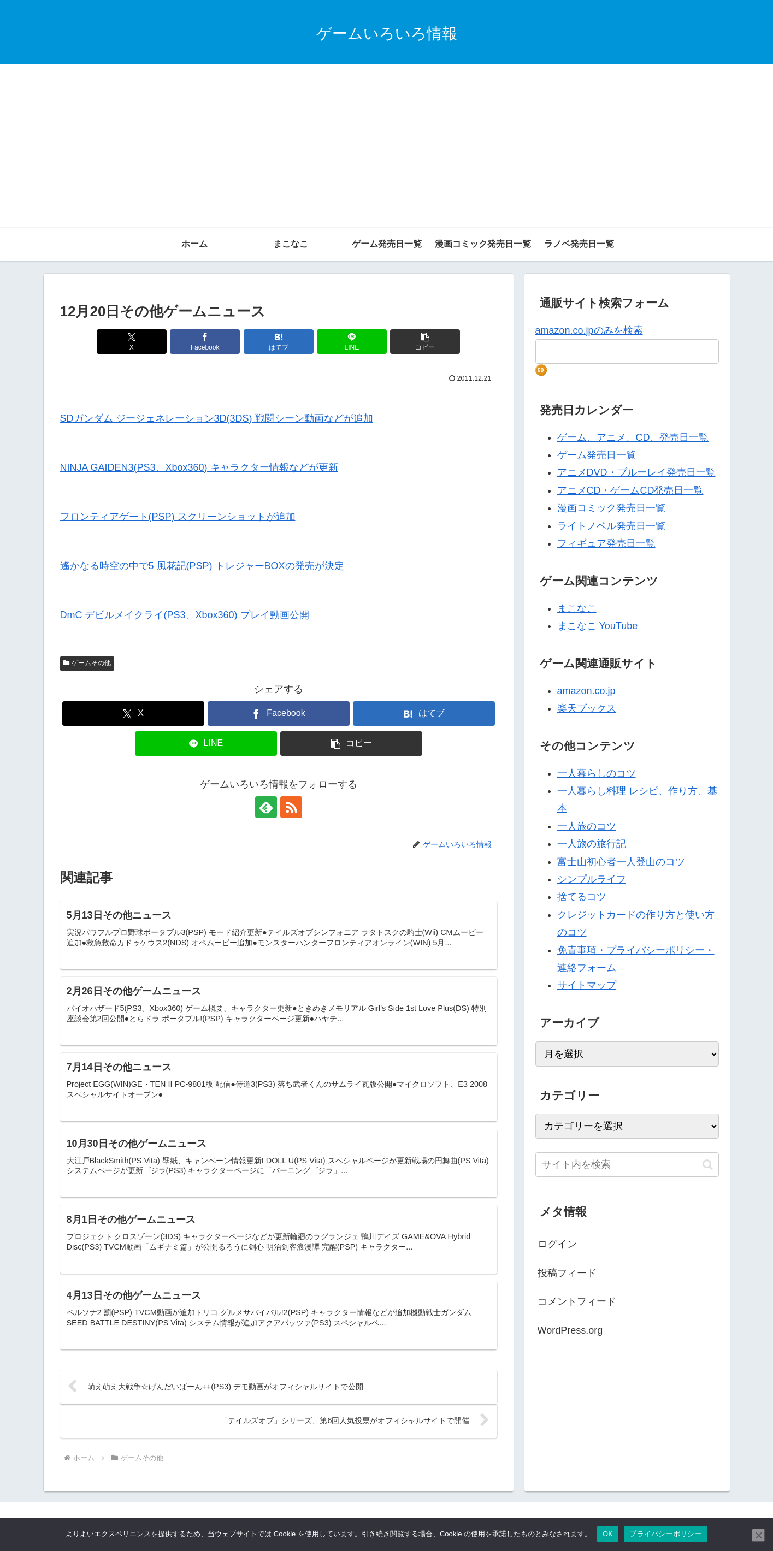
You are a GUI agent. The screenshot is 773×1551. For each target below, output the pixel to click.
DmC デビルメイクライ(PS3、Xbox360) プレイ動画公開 (184, 614)
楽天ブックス (586, 708)
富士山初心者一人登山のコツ (621, 861)
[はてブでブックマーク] (279, 341)
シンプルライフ (591, 879)
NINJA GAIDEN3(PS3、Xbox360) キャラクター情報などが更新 (199, 467)
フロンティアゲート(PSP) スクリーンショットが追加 (178, 516)
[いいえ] (758, 1535)
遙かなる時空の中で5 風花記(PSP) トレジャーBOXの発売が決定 (202, 565)
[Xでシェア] (132, 341)
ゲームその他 (87, 663)
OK (608, 1534)
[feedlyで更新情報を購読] (266, 807)
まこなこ (577, 608)
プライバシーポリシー (665, 1534)
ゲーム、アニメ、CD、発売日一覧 (633, 437)
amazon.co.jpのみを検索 (589, 330)
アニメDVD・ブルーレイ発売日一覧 (636, 472)
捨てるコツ (581, 896)
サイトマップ (586, 985)
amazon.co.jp (586, 690)
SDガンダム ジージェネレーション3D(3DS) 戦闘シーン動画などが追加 (216, 418)
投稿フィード (567, 1273)
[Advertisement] (387, 145)
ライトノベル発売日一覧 (611, 525)
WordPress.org (570, 1330)
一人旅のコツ (586, 826)
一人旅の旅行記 (591, 843)
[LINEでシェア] (352, 341)
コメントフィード (577, 1301)
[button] (425, 341)
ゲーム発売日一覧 (596, 454)
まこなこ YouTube (597, 625)
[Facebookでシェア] (205, 341)
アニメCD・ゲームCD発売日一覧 (630, 490)
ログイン (557, 1244)
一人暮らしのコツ (596, 773)
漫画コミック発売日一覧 (611, 507)
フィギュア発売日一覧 (606, 543)
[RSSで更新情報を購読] (291, 807)
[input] (627, 1164)
